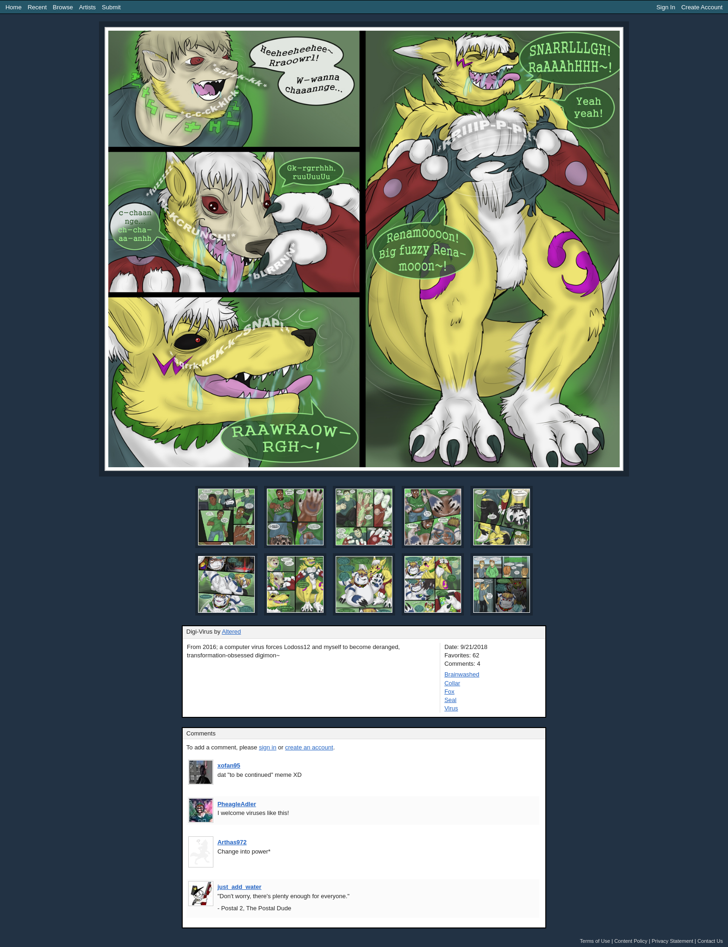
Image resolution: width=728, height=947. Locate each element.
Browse (63, 7)
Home (14, 7)
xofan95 (229, 765)
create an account (309, 747)
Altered (231, 631)
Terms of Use (595, 941)
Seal (450, 699)
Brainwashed (461, 674)
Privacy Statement (673, 941)
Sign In (665, 7)
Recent (36, 7)
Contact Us (710, 941)
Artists (87, 7)
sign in (268, 747)
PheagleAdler (237, 804)
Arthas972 (232, 842)
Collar (452, 683)
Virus (451, 708)
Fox (449, 691)
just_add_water (240, 886)
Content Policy (630, 941)
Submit (111, 7)
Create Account (701, 7)
